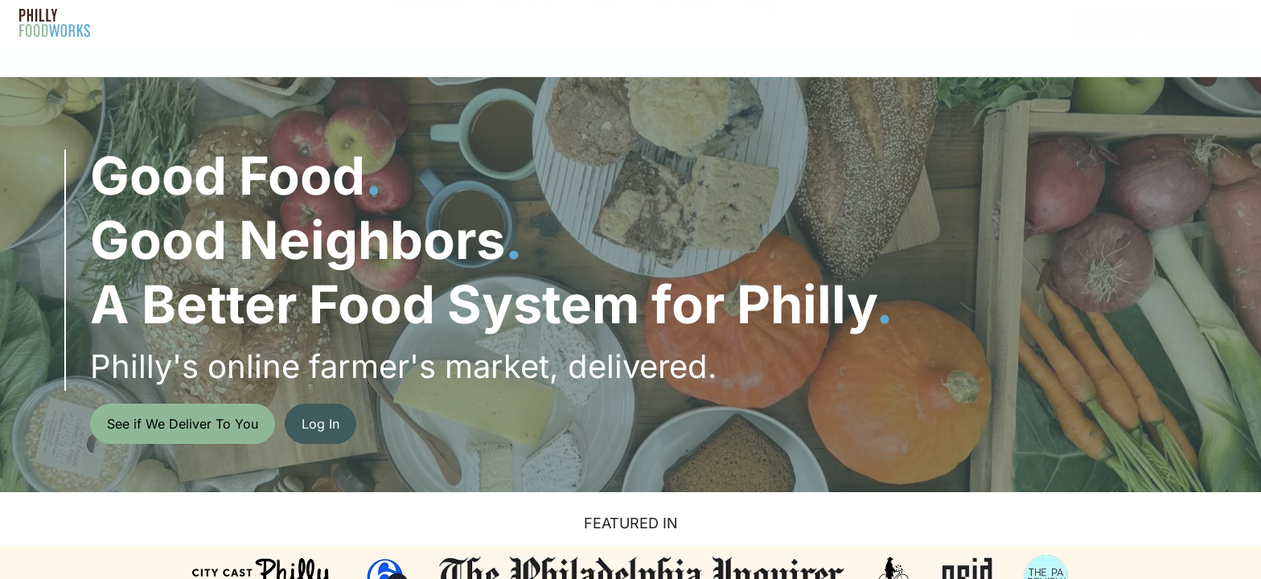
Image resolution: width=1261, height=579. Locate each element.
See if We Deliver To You (182, 424)
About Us (525, 22)
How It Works (426, 22)
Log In (1102, 22)
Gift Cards (682, 22)
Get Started (1190, 22)
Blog (760, 22)
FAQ (606, 22)
